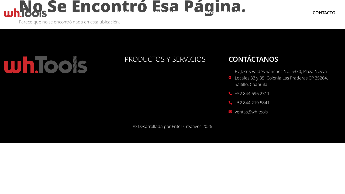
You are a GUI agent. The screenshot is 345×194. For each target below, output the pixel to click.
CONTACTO (324, 13)
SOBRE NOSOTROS (168, 13)
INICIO (125, 13)
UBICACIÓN (284, 13)
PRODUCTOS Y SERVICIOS (229, 13)
